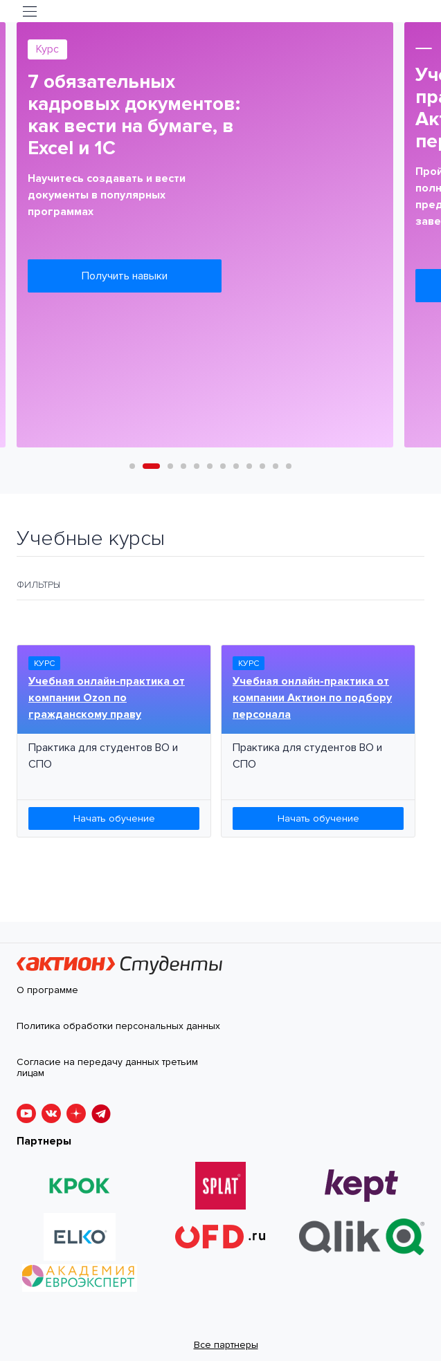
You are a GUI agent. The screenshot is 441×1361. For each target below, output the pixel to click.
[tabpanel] (205, 234)
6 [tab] (210, 466)
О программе (47, 990)
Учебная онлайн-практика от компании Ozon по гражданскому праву (106, 697)
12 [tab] (288, 466)
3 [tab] (170, 466)
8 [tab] (236, 466)
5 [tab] (196, 466)
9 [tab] (249, 466)
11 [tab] (275, 466)
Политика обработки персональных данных (118, 1026)
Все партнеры (226, 1345)
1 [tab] (132, 466)
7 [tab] (223, 466)
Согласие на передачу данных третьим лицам (107, 1068)
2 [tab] (145, 466)
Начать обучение (114, 818)
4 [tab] (183, 466)
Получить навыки (125, 276)
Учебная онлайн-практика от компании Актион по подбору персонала (312, 697)
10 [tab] (262, 466)
